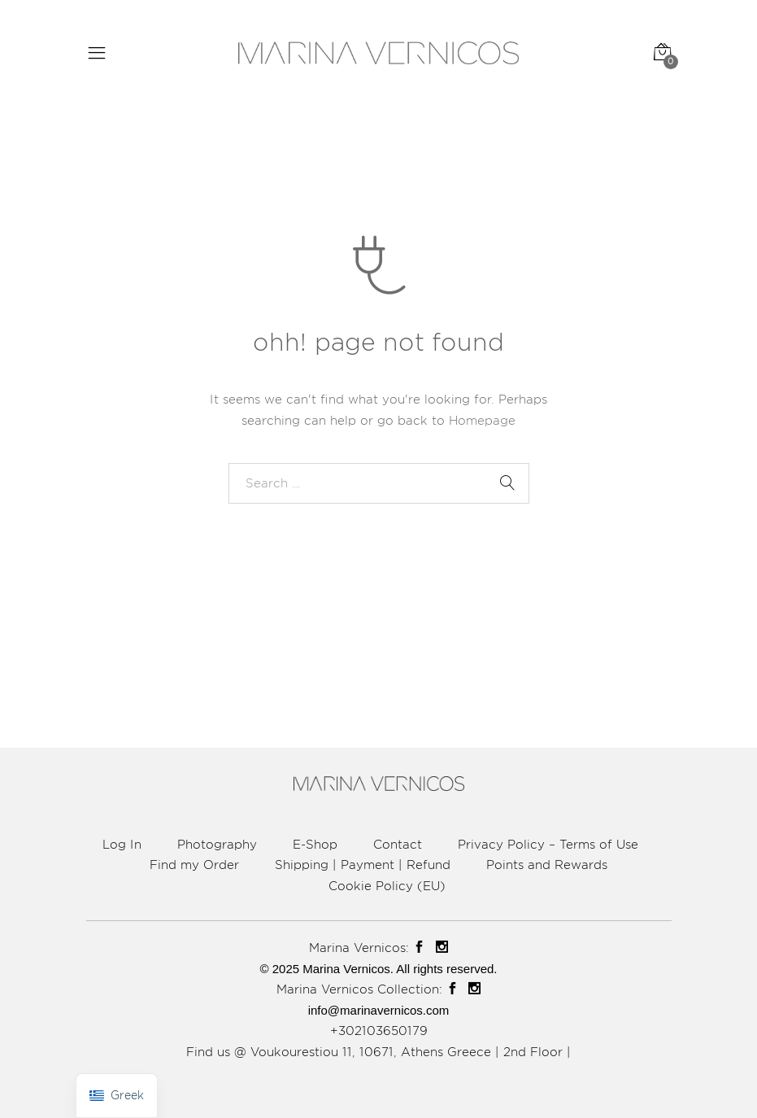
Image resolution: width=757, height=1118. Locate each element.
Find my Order (194, 864)
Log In (121, 844)
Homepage (482, 420)
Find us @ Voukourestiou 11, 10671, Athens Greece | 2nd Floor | (378, 1052)
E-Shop (315, 844)
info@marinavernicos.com (379, 1010)
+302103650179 (379, 1030)
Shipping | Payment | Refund (362, 864)
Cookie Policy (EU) (387, 886)
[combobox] (379, 483)
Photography (217, 844)
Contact (397, 844)
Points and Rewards (546, 864)
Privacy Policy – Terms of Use (548, 844)
